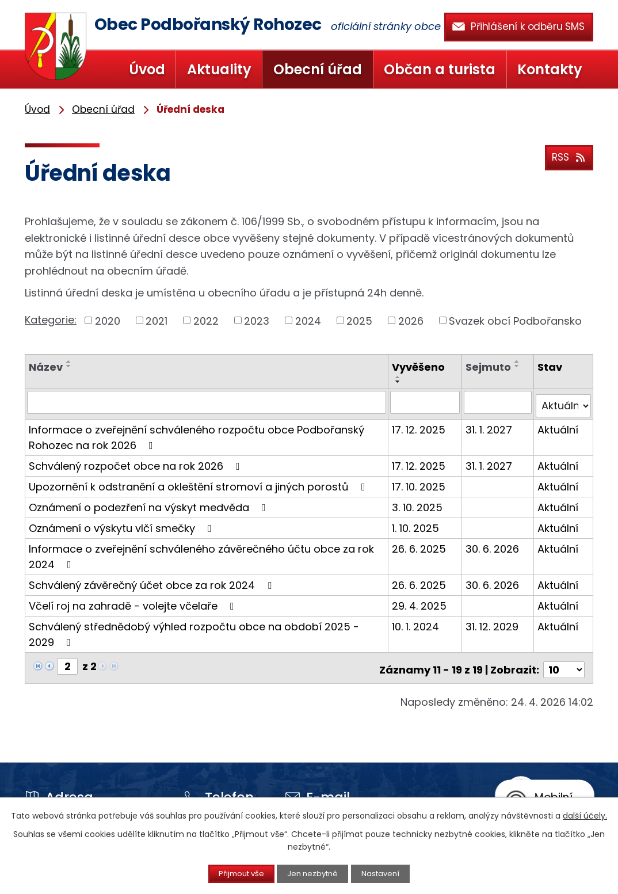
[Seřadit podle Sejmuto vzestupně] (518, 361)
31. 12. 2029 (493, 622)
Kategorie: (51, 320)
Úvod (147, 69)
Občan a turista (439, 69)
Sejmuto (489, 367)
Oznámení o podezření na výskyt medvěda (149, 503)
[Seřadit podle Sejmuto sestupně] (518, 366)
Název (46, 367)
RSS (567, 156)
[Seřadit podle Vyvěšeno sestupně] (400, 381)
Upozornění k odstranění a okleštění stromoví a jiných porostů (199, 482)
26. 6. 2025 (421, 544)
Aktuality (219, 69)
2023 (256, 320)
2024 (308, 320)
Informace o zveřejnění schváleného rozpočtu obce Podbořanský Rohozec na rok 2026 (196, 433)
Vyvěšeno (420, 367)
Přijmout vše (232, 873)
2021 (156, 320)
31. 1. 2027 (490, 425)
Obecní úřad (317, 69)
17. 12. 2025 (420, 425)
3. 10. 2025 (419, 503)
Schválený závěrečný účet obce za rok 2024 (152, 580)
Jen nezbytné (314, 873)
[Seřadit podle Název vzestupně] (69, 361)
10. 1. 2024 (417, 622)
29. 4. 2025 (421, 601)
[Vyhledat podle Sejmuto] (498, 402)
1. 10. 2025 (417, 523)
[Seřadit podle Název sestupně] (69, 366)
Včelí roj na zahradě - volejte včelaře (134, 601)
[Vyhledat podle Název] (207, 402)
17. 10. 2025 (420, 482)
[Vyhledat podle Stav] (563, 402)
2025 (359, 320)
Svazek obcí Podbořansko (515, 320)
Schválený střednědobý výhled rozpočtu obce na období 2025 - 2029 (194, 630)
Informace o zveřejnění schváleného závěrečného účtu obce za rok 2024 (201, 552)
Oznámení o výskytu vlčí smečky (122, 523)
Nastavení (391, 873)
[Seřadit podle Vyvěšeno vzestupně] (400, 377)
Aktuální (558, 425)
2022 (206, 320)
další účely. (585, 814)
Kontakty (549, 69)
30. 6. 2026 (493, 544)
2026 (411, 320)
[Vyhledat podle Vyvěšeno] (426, 402)
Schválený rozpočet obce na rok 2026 (137, 461)
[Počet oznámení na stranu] (564, 661)
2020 (107, 320)
